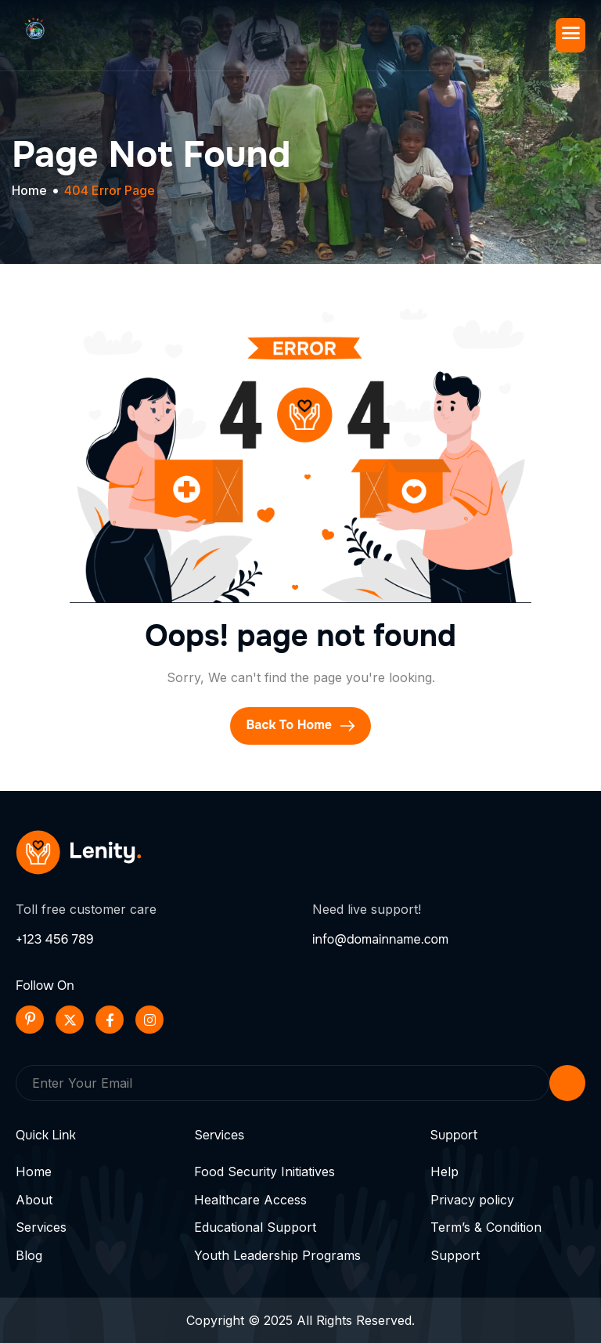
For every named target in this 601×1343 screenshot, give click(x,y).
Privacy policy (472, 1200)
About (34, 1200)
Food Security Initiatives (264, 1171)
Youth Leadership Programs (277, 1255)
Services (41, 1227)
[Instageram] (149, 1019)
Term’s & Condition (486, 1227)
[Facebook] (109, 1019)
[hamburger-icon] (570, 35)
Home (34, 1171)
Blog (29, 1255)
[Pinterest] (30, 1019)
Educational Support (255, 1227)
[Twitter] (70, 1019)
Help (444, 1171)
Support (455, 1255)
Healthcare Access (250, 1200)
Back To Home (300, 726)
